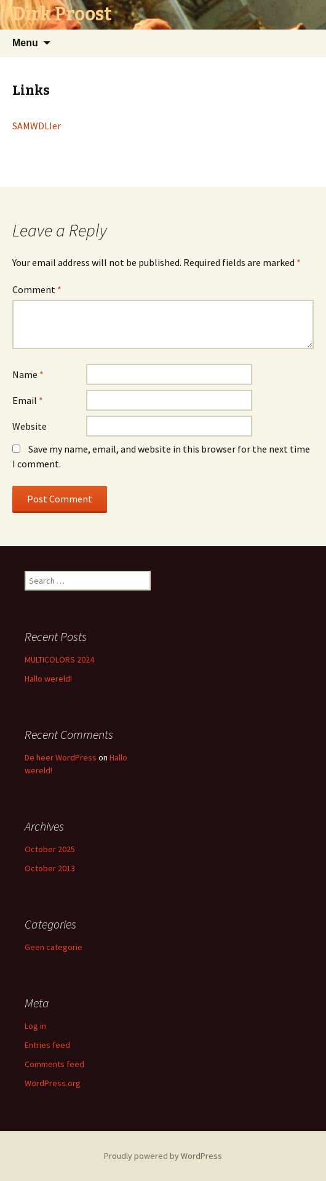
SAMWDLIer (36, 125)
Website (29, 426)
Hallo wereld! (48, 678)
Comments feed (54, 1064)
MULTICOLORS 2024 (59, 659)
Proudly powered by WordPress (163, 1155)
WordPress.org (53, 1083)
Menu (25, 43)
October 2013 (50, 868)
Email (27, 400)
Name (28, 374)
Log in (35, 1025)
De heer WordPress (61, 757)
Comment (37, 289)
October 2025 (50, 849)
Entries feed (47, 1044)
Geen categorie (53, 947)
